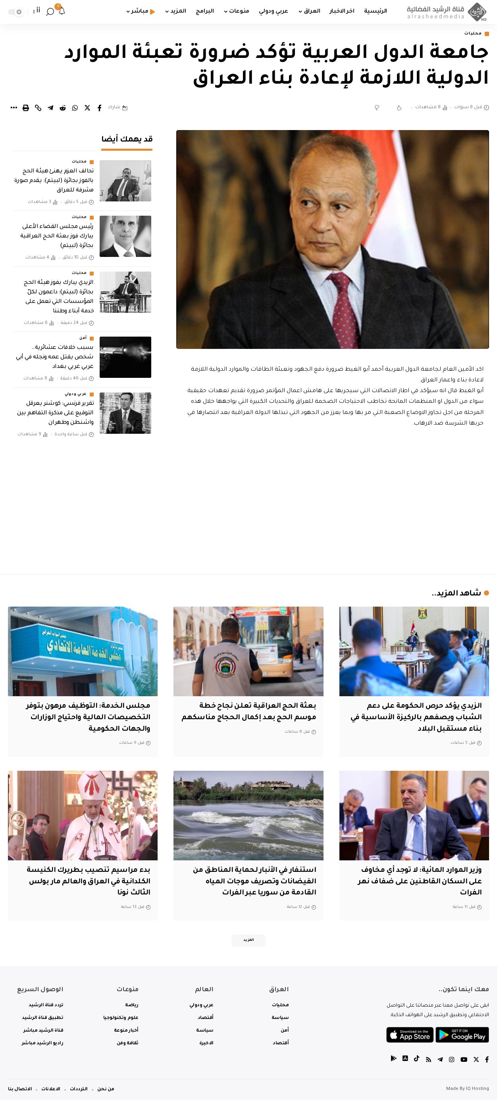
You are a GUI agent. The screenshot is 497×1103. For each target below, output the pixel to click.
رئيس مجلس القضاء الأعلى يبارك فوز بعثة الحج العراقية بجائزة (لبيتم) (57, 231)
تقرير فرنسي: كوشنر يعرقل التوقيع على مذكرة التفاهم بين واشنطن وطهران (55, 408)
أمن (83, 333)
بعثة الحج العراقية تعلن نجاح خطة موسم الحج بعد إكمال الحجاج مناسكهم (256, 718)
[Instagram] (451, 1063)
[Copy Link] (38, 108)
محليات (471, 34)
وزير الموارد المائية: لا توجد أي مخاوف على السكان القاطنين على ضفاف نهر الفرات (417, 882)
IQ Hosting (477, 1092)
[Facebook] (487, 1063)
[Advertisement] (333, 499)
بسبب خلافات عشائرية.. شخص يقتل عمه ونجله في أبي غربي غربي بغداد (55, 352)
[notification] (62, 12)
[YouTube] (463, 1063)
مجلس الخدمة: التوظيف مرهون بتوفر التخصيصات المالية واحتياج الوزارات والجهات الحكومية (85, 718)
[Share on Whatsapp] (75, 108)
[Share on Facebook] (99, 108)
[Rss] (427, 1063)
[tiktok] (415, 1063)
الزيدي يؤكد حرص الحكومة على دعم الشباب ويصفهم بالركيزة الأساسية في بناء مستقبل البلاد (419, 718)
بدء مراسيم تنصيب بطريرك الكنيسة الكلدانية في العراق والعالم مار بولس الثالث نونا (85, 882)
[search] (50, 12)
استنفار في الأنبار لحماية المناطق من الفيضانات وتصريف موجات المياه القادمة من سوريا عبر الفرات (250, 882)
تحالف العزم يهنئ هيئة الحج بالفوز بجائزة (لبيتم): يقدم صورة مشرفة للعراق (54, 176)
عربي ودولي (76, 389)
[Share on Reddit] (62, 108)
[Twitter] (476, 1063)
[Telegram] (439, 1063)
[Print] (25, 108)
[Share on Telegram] (50, 108)
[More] (13, 108)
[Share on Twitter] (87, 108)
